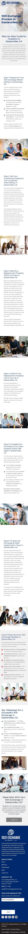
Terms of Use (5, 929)
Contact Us (14, 820)
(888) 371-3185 (6, 886)
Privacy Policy (15, 929)
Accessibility (5, 932)
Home (3, 862)
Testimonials (5, 867)
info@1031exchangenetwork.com (11, 889)
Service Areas (15, 932)
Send (8, 912)
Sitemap (22, 932)
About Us (4, 864)
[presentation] (12, 905)
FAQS (3, 870)
